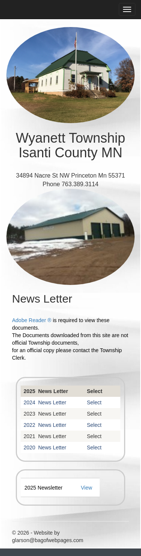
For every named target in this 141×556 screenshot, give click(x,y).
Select (94, 391)
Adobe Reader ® (32, 320)
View (86, 488)
